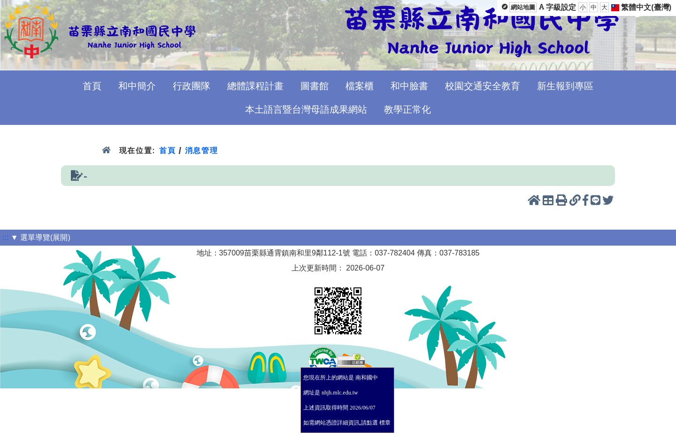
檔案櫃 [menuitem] (360, 86)
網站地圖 (523, 7)
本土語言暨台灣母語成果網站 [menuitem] (306, 109)
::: (5, 237)
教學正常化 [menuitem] (407, 109)
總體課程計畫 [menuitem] (255, 86)
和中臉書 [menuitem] (409, 86)
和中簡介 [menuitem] (137, 86)
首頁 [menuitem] (92, 86)
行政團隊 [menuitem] (191, 86)
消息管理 (201, 151)
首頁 (167, 151)
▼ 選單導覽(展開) (40, 237)
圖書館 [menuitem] (314, 86)
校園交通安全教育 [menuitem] (482, 86)
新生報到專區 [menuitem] (565, 86)
